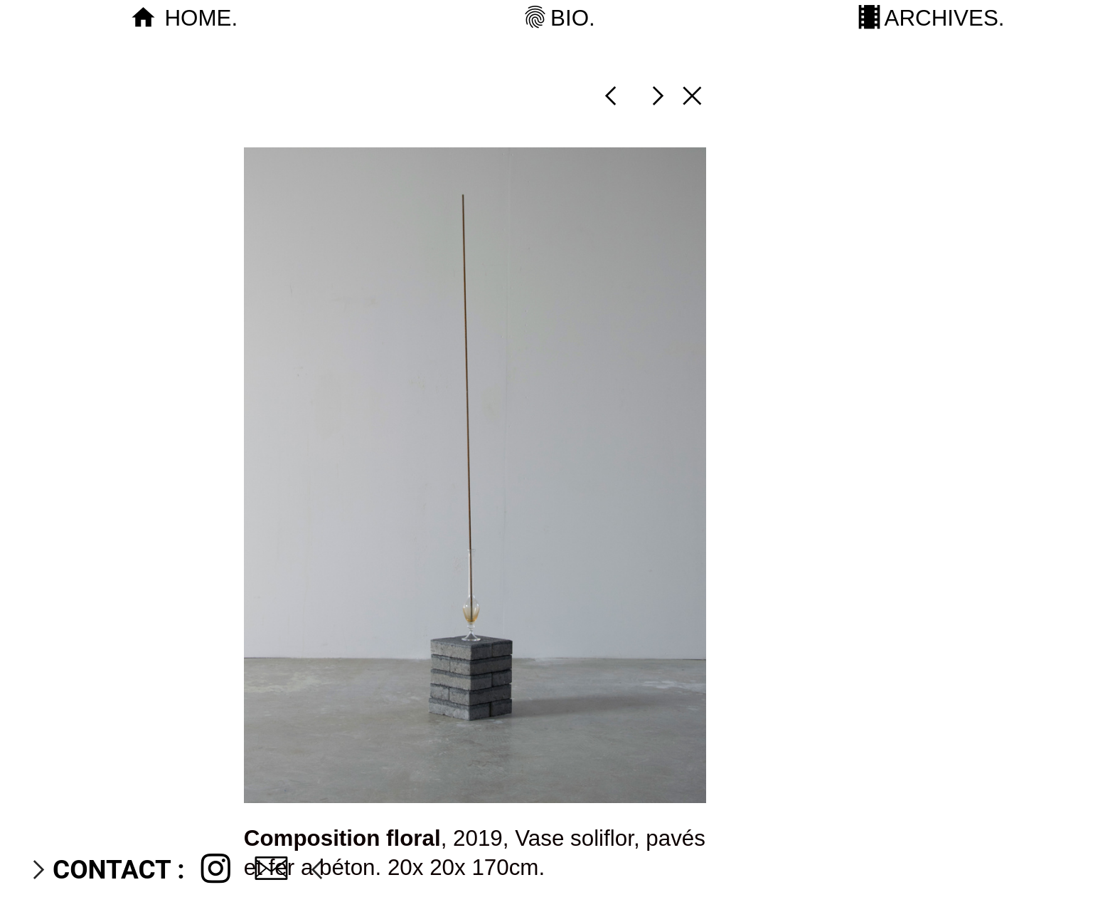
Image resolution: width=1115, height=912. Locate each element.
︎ (610, 95)
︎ (216, 869)
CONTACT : (118, 869)
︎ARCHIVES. (929, 18)
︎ (271, 869)
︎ (692, 95)
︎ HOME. (186, 18)
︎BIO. (557, 18)
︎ (658, 95)
